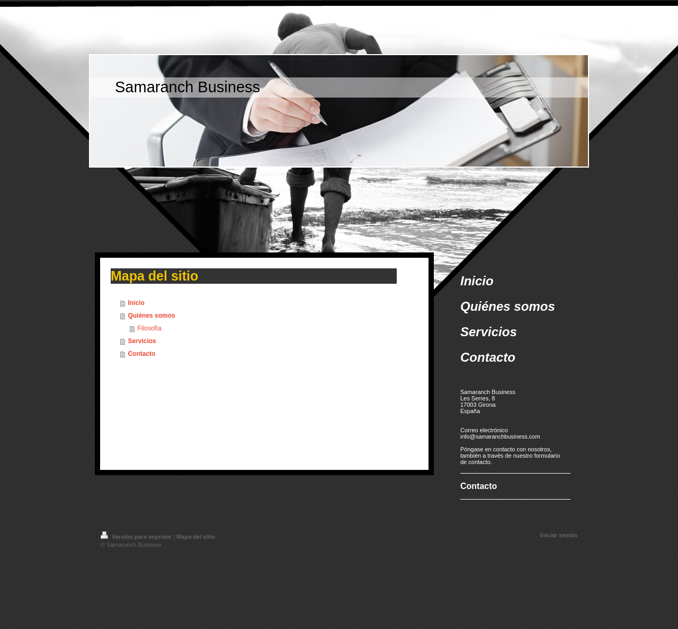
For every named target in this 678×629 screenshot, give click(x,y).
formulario (547, 455)
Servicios (142, 341)
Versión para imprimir (137, 537)
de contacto (475, 462)
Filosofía (149, 328)
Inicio (136, 303)
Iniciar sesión (558, 535)
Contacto (141, 353)
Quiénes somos (151, 315)
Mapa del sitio (195, 537)
